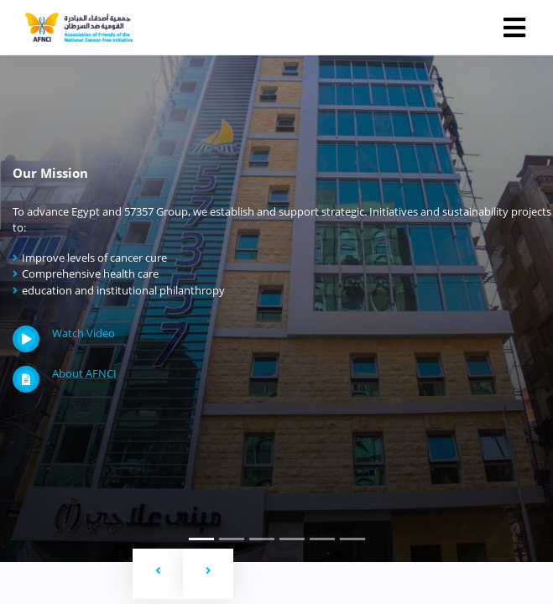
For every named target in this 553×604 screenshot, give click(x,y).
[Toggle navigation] (514, 27)
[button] (158, 574)
